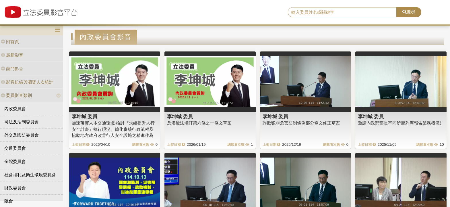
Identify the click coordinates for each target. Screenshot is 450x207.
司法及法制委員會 (21, 121)
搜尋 (408, 11)
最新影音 (12, 55)
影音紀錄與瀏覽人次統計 (27, 82)
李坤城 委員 (85, 116)
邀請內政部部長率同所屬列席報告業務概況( (399, 122)
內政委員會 (15, 108)
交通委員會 (15, 148)
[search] (342, 12)
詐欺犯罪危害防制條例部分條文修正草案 (301, 122)
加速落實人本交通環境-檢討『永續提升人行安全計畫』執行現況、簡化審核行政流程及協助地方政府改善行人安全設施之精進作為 (113, 129)
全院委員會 (15, 161)
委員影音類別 (16, 95)
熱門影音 (12, 68)
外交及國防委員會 (21, 135)
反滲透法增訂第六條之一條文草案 (199, 122)
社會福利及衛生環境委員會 (30, 174)
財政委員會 (15, 187)
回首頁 (10, 41)
